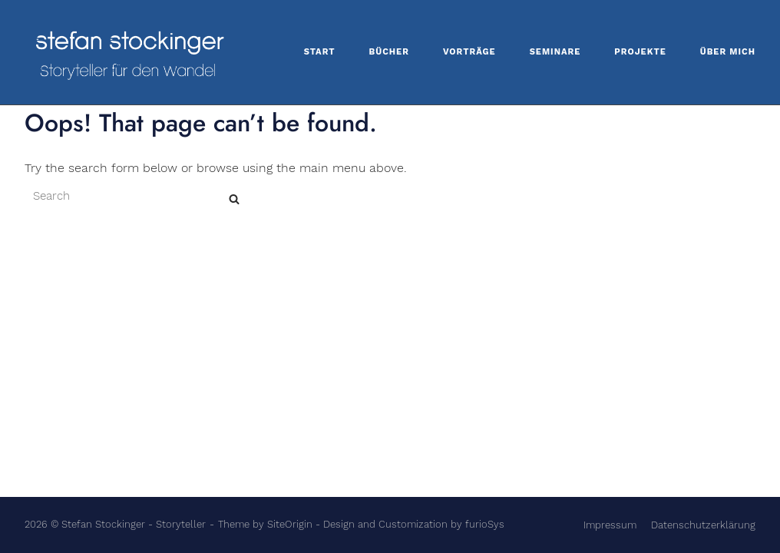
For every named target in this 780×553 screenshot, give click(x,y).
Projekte (640, 52)
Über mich (727, 52)
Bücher (389, 52)
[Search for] (140, 349)
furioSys (484, 524)
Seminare (555, 52)
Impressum (609, 525)
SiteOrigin (289, 524)
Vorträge (469, 52)
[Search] (234, 352)
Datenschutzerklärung (703, 525)
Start (319, 52)
